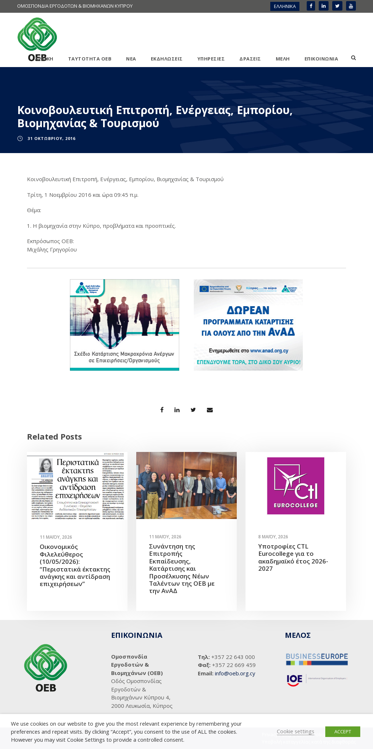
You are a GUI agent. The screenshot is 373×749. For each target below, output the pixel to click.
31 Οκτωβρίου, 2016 (51, 138)
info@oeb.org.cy (235, 673)
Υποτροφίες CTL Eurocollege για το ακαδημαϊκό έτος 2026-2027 (293, 557)
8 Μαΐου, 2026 (273, 537)
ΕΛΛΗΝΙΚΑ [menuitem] (285, 6)
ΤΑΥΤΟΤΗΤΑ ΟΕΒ (90, 58)
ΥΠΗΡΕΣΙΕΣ (211, 58)
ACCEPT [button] (342, 731)
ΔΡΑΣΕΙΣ (250, 58)
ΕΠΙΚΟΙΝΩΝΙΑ (321, 58)
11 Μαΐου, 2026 (56, 537)
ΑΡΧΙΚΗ (44, 58)
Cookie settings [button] (295, 731)
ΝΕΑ (131, 58)
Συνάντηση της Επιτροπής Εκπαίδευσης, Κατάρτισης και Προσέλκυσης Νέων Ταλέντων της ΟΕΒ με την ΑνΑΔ (182, 568)
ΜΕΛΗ (283, 58)
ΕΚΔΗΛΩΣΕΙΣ (167, 58)
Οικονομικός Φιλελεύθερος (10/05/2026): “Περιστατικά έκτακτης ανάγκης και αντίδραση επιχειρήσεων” (75, 565)
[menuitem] (284, 6)
